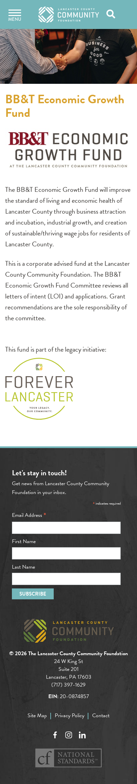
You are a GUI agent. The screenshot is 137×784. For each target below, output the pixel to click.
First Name (24, 541)
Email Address (29, 515)
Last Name (23, 567)
